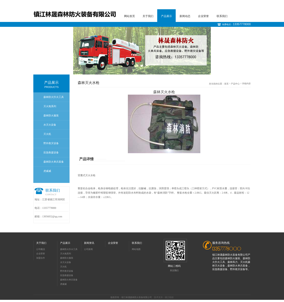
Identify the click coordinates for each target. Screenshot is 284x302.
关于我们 (148, 16)
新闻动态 (184, 16)
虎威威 (47, 171)
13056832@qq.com (52, 216)
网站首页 (129, 16)
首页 (226, 83)
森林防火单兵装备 (53, 161)
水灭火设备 (49, 124)
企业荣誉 (203, 16)
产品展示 (166, 16)
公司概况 (40, 249)
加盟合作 (40, 258)
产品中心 (235, 83)
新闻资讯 (89, 243)
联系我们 (222, 16)
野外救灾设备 (51, 143)
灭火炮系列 (49, 106)
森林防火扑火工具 (53, 97)
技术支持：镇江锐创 (164, 297)
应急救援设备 (51, 152)
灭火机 (47, 134)
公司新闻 (88, 249)
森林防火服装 (51, 115)
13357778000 (242, 24)
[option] (142, 51)
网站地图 (136, 249)
